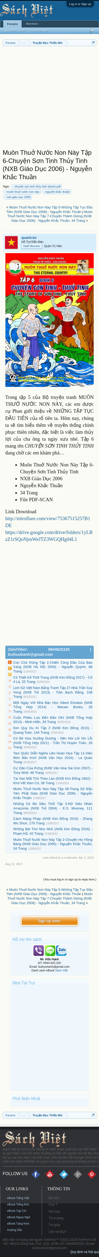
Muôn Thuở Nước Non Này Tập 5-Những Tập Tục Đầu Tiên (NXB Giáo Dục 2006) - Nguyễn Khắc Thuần (49, 209)
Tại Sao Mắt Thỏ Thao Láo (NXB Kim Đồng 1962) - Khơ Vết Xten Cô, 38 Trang (52, 780)
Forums (12, 24)
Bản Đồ (54, 1198)
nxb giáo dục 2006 (18, 197)
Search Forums (15, 30)
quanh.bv (29, 238)
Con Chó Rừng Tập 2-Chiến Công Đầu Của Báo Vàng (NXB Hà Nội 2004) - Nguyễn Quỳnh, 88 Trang (52, 667)
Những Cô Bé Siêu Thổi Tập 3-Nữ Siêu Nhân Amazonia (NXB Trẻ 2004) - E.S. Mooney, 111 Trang (52, 808)
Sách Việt (61, 970)
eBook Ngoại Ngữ (18, 1217)
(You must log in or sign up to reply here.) (69, 879)
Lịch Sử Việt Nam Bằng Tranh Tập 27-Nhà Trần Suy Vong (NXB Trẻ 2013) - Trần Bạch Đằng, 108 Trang (52, 692)
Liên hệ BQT (58, 1232)
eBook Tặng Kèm (18, 1223)
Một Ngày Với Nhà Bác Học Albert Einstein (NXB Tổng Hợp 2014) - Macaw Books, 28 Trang (52, 707)
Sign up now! (49, 920)
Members (32, 23)
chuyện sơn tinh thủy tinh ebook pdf (36, 186)
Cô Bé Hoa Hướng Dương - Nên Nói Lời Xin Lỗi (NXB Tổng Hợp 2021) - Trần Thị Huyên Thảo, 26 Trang (52, 742)
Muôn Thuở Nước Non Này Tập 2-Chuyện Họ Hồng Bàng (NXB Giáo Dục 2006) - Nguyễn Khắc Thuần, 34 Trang (52, 844)
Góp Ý (53, 1204)
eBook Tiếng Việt (18, 1198)
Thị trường (56, 1218)
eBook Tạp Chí (16, 1210)
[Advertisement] (49, 99)
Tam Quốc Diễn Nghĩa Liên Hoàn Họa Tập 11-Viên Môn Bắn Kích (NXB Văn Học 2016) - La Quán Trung (52, 757)
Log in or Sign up (80, 4)
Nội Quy (54, 1211)
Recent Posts (38, 30)
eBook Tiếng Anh (18, 1204)
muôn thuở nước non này (22, 191)
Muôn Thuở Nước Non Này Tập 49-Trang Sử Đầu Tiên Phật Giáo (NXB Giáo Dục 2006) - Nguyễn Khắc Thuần (52, 793)
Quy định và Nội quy (84, 1252)
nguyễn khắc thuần (57, 191)
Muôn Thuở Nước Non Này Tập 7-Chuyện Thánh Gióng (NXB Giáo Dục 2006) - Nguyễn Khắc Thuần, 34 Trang (50, 216)
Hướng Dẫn (14, 1229)
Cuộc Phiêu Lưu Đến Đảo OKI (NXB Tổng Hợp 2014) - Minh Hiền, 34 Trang (52, 720)
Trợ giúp (54, 1225)
